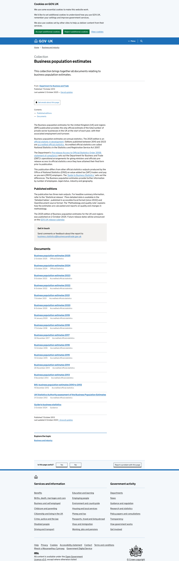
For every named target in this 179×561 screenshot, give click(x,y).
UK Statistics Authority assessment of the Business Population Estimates (70, 394)
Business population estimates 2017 (52, 335)
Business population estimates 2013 (52, 374)
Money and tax (79, 513)
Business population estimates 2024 (52, 265)
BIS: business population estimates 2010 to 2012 (58, 384)
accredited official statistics (51, 144)
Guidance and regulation (121, 503)
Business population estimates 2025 (52, 255)
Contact (88, 545)
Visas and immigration (82, 524)
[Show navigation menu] (132, 41)
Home (36, 47)
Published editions (44, 113)
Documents (41, 116)
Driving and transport (44, 529)
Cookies (54, 545)
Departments (116, 493)
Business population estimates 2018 (52, 325)
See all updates (67, 92)
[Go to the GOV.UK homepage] (43, 41)
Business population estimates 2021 (52, 295)
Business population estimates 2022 (52, 285)
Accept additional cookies (48, 31)
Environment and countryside (86, 503)
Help (36, 545)
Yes (64, 465)
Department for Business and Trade (54, 86)
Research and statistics (121, 508)
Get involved (116, 529)
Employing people (80, 498)
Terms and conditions (104, 545)
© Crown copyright (136, 559)
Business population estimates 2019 (52, 315)
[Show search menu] (141, 41)
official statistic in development (49, 141)
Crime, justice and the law (46, 519)
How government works (121, 524)
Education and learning (83, 493)
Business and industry (50, 47)
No (77, 465)
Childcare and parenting (45, 508)
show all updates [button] (65, 420)
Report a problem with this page (127, 465)
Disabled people (42, 524)
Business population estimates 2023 (52, 275)
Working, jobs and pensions (85, 529)
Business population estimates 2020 (52, 305)
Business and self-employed (47, 503)
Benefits (38, 493)
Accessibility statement (71, 545)
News (113, 498)
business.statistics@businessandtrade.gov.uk (59, 236)
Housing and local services (84, 508)
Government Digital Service (79, 548)
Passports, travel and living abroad (88, 519)
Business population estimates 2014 (52, 365)
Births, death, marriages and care (50, 498)
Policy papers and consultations (125, 513)
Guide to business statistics (47, 404)
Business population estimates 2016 (52, 345)
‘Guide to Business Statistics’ (81, 175)
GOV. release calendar (52, 219)
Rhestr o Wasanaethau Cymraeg (49, 548)
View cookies (97, 32)
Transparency (116, 519)
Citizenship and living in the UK (48, 513)
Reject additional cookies (76, 31)
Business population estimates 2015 (52, 355)
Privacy (44, 545)
